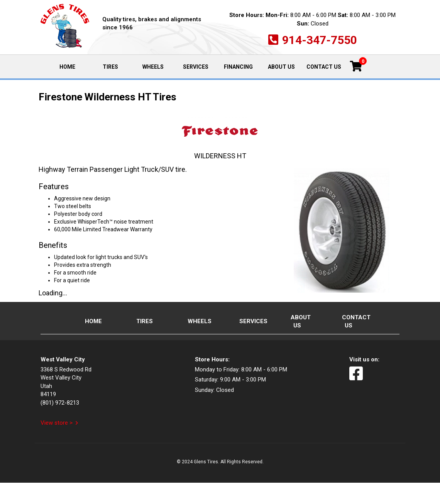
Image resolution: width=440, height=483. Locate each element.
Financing (238, 67)
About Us (281, 67)
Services (195, 67)
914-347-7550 (319, 40)
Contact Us (323, 67)
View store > (57, 422)
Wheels (153, 67)
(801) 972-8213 (60, 402)
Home (73, 66)
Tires (110, 67)
